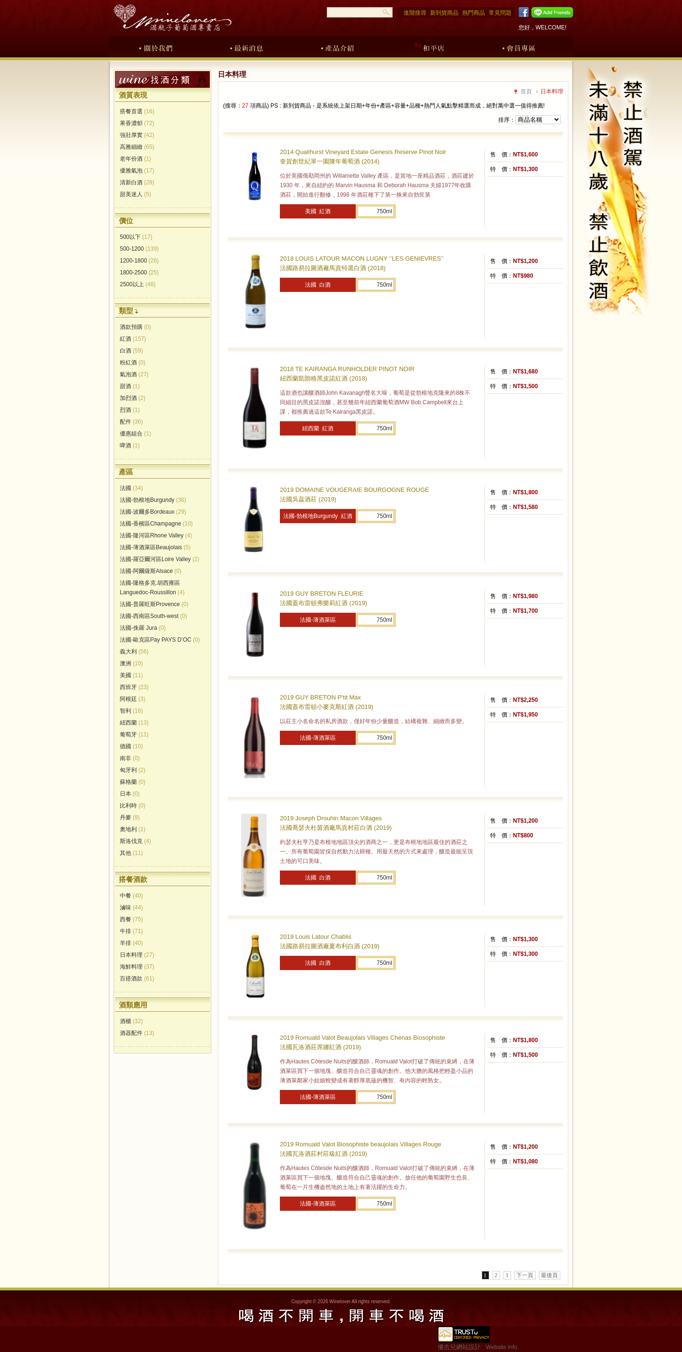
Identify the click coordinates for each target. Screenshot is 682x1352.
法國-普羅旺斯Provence (154, 604)
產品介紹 (338, 46)
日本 (130, 793)
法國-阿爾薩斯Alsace (150, 571)
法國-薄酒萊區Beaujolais (155, 547)
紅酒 (133, 339)
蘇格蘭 (132, 782)
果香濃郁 (137, 123)
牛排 (131, 931)
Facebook (522, 12)
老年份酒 (135, 158)
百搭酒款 (137, 978)
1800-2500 (139, 272)
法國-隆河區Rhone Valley (156, 535)
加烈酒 (132, 398)
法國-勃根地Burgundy (153, 500)
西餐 (131, 919)
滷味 (131, 907)
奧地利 (132, 829)
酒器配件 (137, 1033)
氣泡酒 (134, 374)
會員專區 (519, 46)
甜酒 (130, 386)
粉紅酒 (132, 362)
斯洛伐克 (135, 841)
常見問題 (500, 12)
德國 (131, 746)
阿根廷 (132, 699)
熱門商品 (473, 12)
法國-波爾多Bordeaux (153, 511)
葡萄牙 (134, 734)
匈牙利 (132, 770)
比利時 (132, 805)
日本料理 (137, 955)
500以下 (136, 237)
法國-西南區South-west (153, 616)
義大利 (134, 651)
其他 (131, 853)
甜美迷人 (135, 194)
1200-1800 (139, 260)
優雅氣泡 (137, 170)
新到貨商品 (444, 12)
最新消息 (247, 46)
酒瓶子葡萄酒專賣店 (172, 17)
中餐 (131, 895)
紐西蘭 (134, 722)
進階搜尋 (415, 12)
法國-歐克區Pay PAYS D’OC (160, 639)
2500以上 (137, 284)
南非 (130, 758)
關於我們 (156, 46)
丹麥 (130, 817)
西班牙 (134, 687)
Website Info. (502, 1347)
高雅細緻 (137, 147)
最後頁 (549, 1275)
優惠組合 (135, 433)
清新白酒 (137, 182)
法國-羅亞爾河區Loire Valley (159, 559)
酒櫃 (131, 1021)
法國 (131, 488)
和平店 (429, 46)
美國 (131, 675)
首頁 (526, 91)
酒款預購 (135, 327)
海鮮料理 (137, 966)
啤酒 (130, 445)
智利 (131, 711)
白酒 (131, 350)
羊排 (131, 943)
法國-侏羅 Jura (143, 628)
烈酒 (130, 410)
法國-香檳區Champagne (156, 523)
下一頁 (524, 1275)
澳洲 (131, 663)
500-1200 (139, 248)
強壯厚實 (137, 135)
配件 (131, 421)
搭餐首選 (137, 111)
